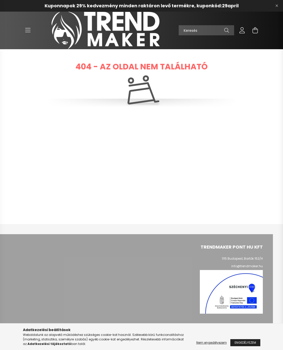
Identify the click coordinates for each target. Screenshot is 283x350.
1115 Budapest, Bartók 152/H (242, 258)
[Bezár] (276, 6)
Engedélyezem (245, 342)
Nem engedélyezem (211, 342)
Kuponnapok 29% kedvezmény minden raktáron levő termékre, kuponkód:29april (142, 6)
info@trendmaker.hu (247, 266)
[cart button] (255, 30)
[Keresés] (206, 30)
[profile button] (242, 30)
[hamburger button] (28, 30)
